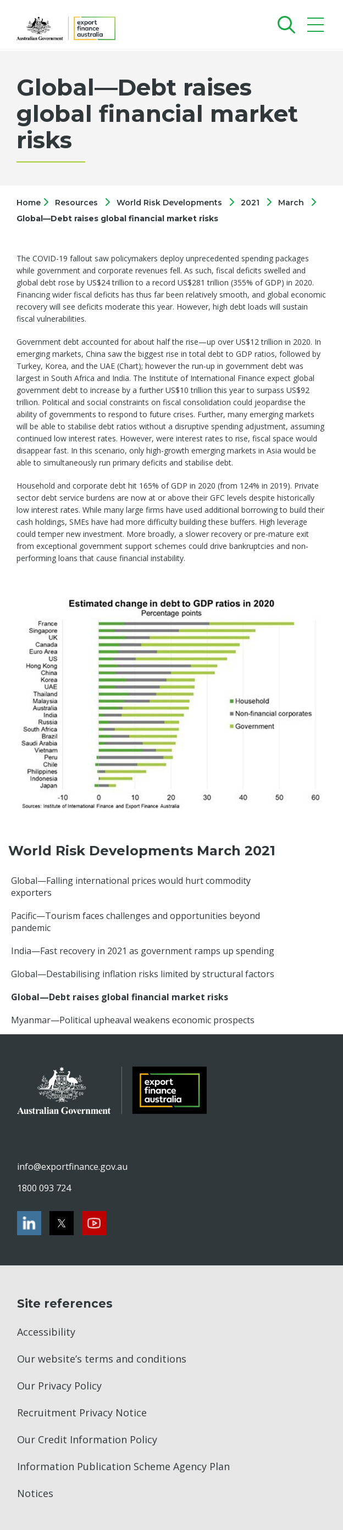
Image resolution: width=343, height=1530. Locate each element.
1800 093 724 (44, 1188)
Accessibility (46, 1331)
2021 (250, 203)
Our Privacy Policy (59, 1385)
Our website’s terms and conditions (101, 1358)
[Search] (284, 24)
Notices (35, 1493)
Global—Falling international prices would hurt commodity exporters (131, 887)
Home (29, 203)
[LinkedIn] (29, 1223)
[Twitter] (61, 1223)
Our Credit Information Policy (87, 1439)
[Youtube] (94, 1223)
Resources (76, 203)
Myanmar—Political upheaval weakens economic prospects (133, 1020)
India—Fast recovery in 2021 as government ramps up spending (142, 951)
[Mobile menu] (317, 27)
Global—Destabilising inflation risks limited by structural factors (142, 974)
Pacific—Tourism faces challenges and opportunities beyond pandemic (135, 922)
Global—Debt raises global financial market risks (117, 218)
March (291, 203)
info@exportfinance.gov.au (72, 1167)
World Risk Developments (169, 203)
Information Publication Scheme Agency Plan (123, 1466)
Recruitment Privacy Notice (82, 1412)
